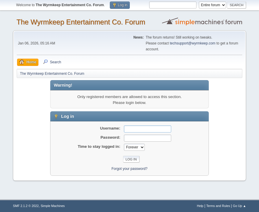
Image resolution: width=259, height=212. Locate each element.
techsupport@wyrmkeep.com (192, 43)
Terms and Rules (218, 206)
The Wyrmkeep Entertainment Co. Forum (80, 22)
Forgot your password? (130, 169)
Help (200, 206)
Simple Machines (53, 206)
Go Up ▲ (239, 206)
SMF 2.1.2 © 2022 (26, 206)
